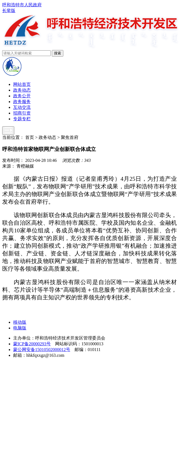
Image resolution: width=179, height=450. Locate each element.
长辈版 (8, 10)
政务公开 (22, 95)
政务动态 (22, 90)
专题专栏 (22, 118)
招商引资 (22, 113)
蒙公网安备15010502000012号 (41, 349)
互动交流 (22, 107)
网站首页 (22, 84)
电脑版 (19, 328)
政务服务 (22, 101)
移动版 (19, 322)
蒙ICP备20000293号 (32, 343)
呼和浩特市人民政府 (22, 4)
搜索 (57, 53)
